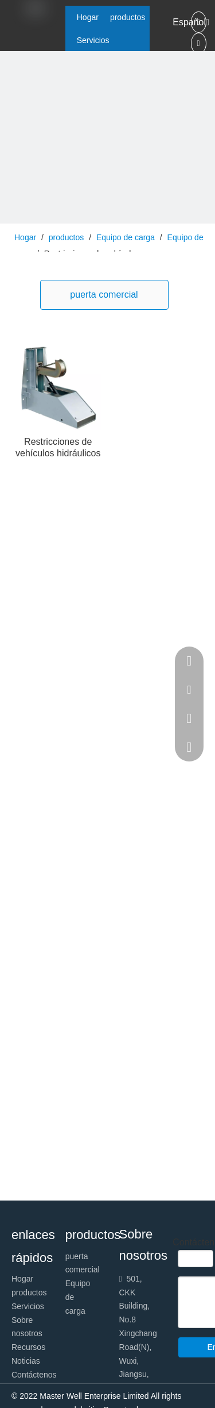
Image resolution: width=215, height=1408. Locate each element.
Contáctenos (34, 1374)
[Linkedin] (198, 43)
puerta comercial (104, 294)
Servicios (27, 1306)
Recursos (28, 1347)
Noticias (25, 1360)
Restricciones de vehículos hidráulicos (58, 447)
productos (28, 1292)
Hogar (22, 1278)
